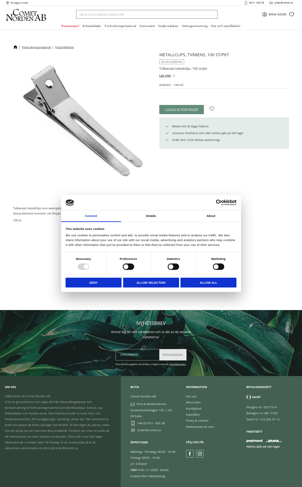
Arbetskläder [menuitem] (91, 26)
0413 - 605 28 (256, 2)
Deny (93, 282)
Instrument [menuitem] (147, 26)
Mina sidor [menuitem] (277, 14)
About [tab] (211, 216)
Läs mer (165, 75)
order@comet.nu (283, 2)
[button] (291, 14)
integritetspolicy (177, 364)
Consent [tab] (91, 216)
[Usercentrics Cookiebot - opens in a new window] (218, 203)
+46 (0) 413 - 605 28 (151, 423)
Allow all (208, 282)
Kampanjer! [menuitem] (70, 26)
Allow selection (151, 282)
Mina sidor (193, 402)
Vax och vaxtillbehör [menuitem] (226, 26)
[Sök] (212, 14)
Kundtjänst (193, 408)
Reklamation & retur (200, 427)
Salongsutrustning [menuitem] (194, 26)
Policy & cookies (197, 420)
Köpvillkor (193, 414)
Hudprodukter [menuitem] (168, 26)
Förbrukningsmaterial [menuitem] (120, 26)
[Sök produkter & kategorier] (141, 14)
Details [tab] (151, 216)
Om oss (191, 396)
